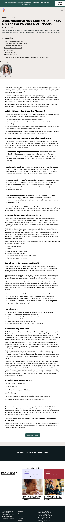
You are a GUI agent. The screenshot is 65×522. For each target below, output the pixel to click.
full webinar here (42, 106)
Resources (5, 17)
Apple (20, 390)
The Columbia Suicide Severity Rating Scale (18, 396)
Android (27, 390)
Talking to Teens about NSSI (13, 48)
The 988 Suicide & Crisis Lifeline (15, 383)
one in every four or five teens (19, 87)
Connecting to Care (10, 52)
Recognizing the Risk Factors (13, 45)
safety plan (56, 365)
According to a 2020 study (35, 268)
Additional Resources (10, 55)
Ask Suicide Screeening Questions (15, 399)
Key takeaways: (9, 50)
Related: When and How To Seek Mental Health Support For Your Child (26, 57)
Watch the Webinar (32, 435)
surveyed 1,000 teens (18, 275)
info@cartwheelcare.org (8, 518)
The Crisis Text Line (11, 387)
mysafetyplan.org (10, 393)
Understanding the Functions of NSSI (15, 43)
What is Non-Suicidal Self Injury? (14, 41)
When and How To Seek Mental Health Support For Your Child (30, 420)
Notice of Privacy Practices (21, 514)
